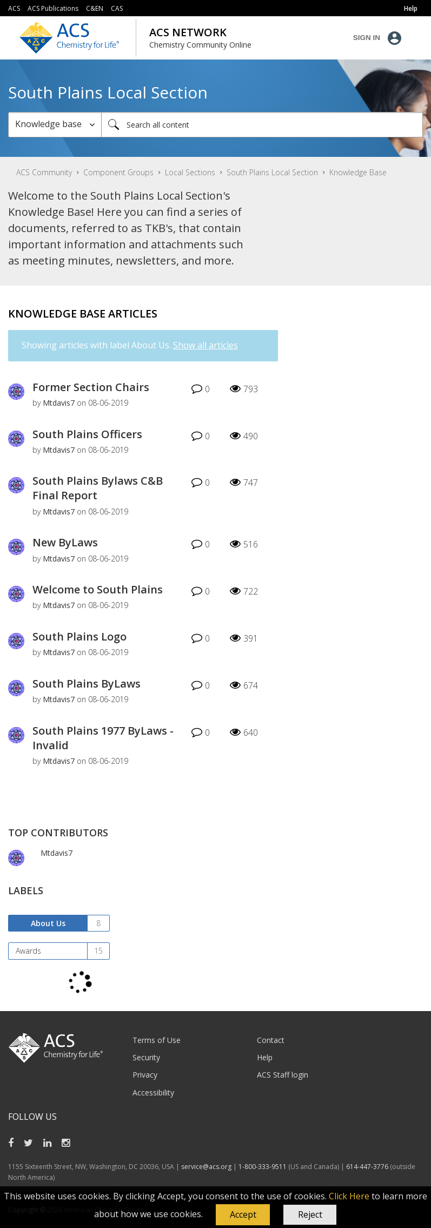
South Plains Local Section (272, 172)
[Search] (262, 124)
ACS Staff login (282, 1074)
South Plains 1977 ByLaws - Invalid (103, 737)
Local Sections (190, 172)
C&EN (94, 8)
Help (265, 1057)
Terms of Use (156, 1040)
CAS (117, 8)
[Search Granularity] (55, 125)
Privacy (144, 1074)
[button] (243, 1215)
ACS (14, 8)
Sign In (366, 38)
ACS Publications (53, 8)
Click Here (349, 1196)
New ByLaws (65, 542)
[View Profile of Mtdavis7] (59, 403)
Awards (28, 951)
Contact (270, 1040)
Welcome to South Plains (97, 589)
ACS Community (44, 172)
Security (146, 1057)
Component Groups (118, 172)
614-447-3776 (368, 1166)
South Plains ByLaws (86, 683)
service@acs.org (206, 1166)
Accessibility (153, 1092)
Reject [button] (310, 1214)
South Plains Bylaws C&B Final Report (97, 488)
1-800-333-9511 (262, 1166)
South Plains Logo (79, 636)
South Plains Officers (87, 434)
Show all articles (205, 345)
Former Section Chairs (90, 387)
